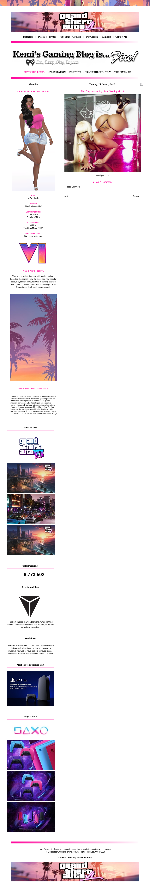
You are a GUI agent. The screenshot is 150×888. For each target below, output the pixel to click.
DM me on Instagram (33, 236)
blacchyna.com (102, 175)
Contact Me (121, 36)
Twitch (41, 36)
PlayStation (92, 36)
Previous (136, 196)
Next (66, 196)
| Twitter (52, 36)
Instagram (28, 36)
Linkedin (107, 36)
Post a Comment (73, 187)
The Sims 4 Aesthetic (71, 36)
